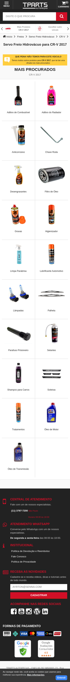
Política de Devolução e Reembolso (30, 551)
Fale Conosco (18, 556)
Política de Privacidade (23, 561)
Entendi (61, 677)
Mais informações (35, 675)
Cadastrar (38, 595)
